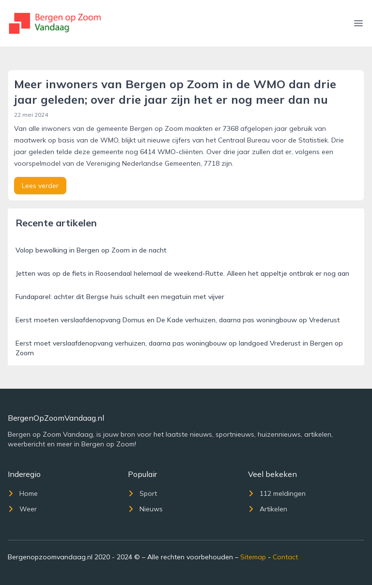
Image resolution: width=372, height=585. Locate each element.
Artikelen (267, 509)
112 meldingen (277, 493)
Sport (142, 493)
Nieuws (145, 509)
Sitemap (253, 557)
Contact (285, 557)
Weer (22, 509)
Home (23, 493)
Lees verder (40, 185)
